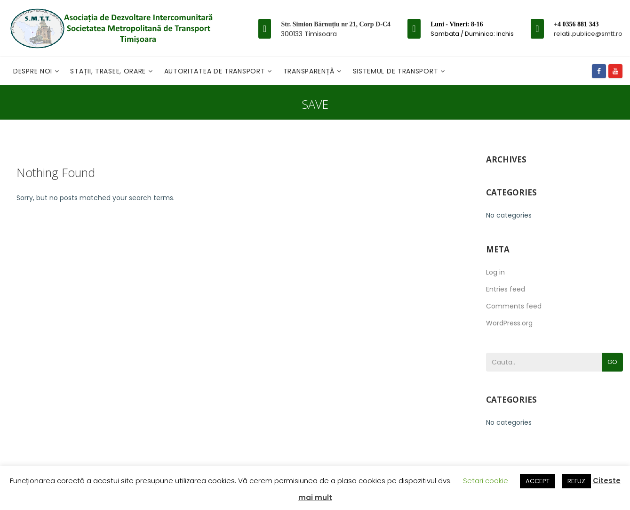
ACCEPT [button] (538, 481)
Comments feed (514, 306)
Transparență (310, 71)
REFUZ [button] (576, 481)
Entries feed (505, 289)
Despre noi (34, 71)
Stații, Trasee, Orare (109, 71)
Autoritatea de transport (216, 71)
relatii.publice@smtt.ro (588, 33)
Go (612, 361)
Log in (495, 272)
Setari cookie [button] (485, 481)
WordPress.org (509, 323)
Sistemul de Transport (396, 71)
